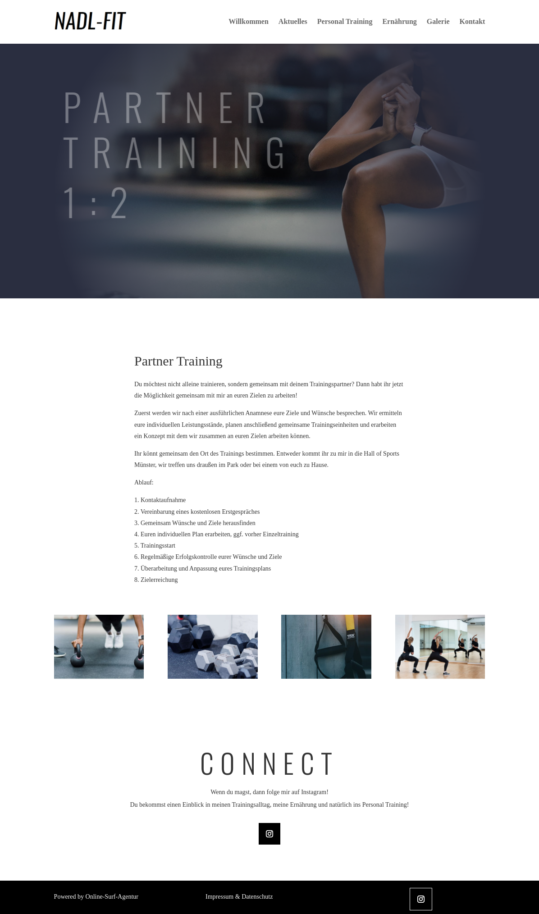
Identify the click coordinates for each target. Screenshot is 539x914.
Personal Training (345, 21)
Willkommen (248, 21)
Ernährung (399, 21)
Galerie (438, 21)
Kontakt (472, 21)
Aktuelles (293, 21)
